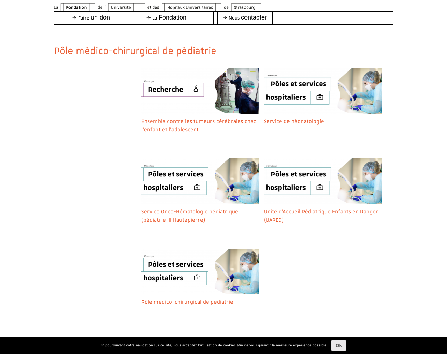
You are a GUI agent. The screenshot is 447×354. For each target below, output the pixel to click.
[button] (91, 18)
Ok (339, 345)
